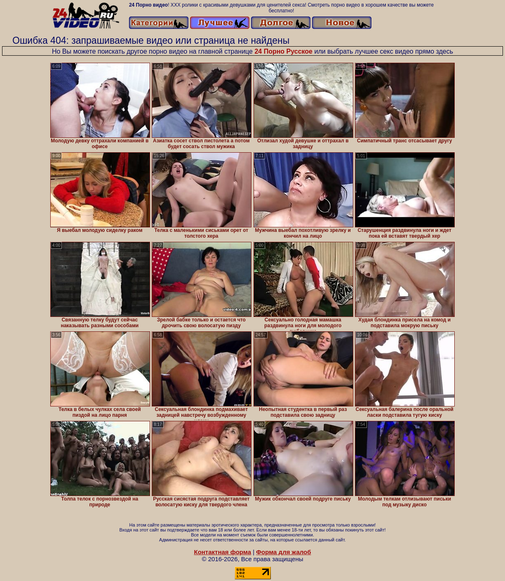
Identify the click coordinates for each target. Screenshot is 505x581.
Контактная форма (222, 551)
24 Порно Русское (283, 51)
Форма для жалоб (283, 551)
